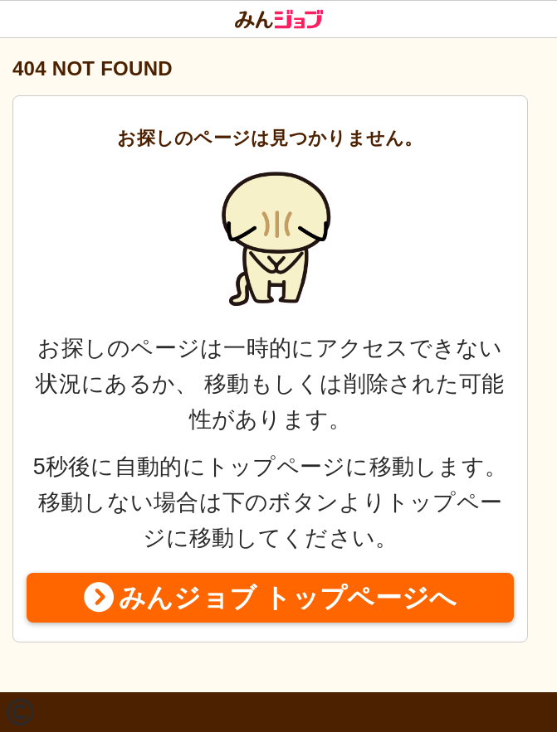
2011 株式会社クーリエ (90, 720)
